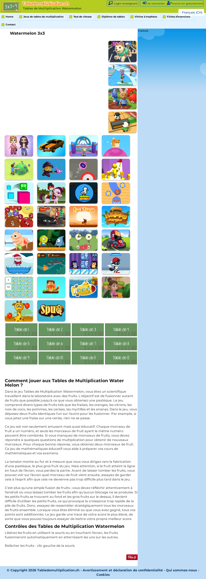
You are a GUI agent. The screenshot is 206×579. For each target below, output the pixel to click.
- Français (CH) (191, 12)
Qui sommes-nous (182, 570)
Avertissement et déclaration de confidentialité (123, 570)
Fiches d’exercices (178, 16)
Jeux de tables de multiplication (43, 16)
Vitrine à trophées (146, 16)
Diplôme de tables (113, 16)
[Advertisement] (168, 58)
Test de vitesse (82, 16)
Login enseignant (123, 3)
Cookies (103, 575)
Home (9, 16)
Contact (10, 24)
